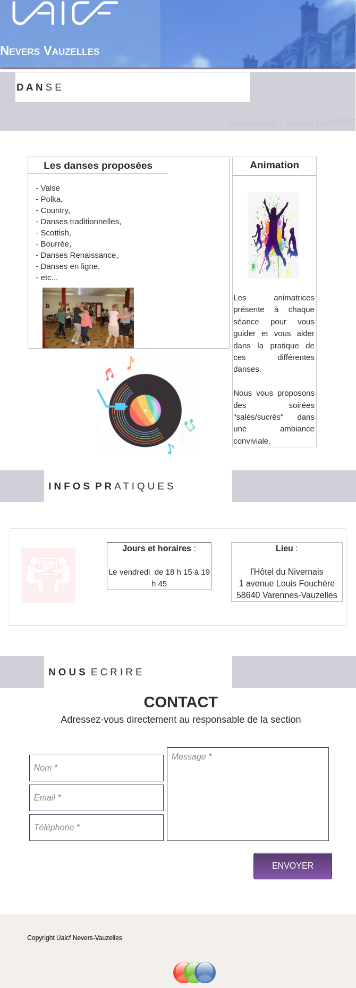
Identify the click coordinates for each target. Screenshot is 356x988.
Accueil (333, 53)
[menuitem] (334, 53)
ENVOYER (292, 865)
